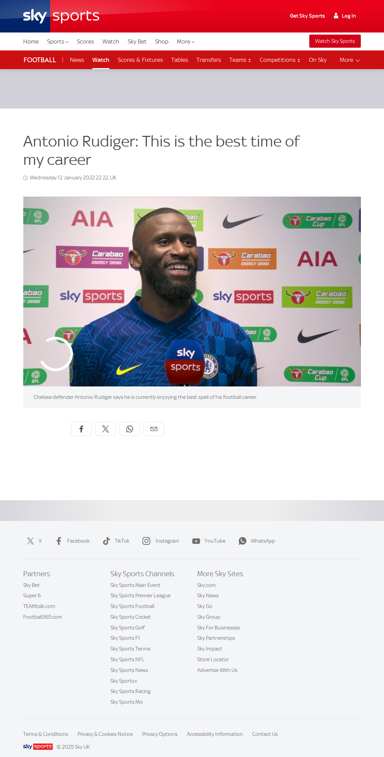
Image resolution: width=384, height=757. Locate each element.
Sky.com (206, 577)
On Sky (318, 59)
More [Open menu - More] (350, 60)
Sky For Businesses (218, 619)
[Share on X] (105, 421)
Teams (240, 59)
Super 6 (32, 587)
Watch (110, 41)
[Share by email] (154, 421)
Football (40, 60)
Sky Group (208, 609)
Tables (179, 59)
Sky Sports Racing (130, 683)
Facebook (71, 532)
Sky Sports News (129, 662)
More (185, 41)
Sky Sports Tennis (130, 640)
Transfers (208, 59)
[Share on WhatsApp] (129, 421)
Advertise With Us (217, 662)
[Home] (61, 16)
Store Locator (213, 651)
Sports (57, 41)
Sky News (208, 587)
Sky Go (204, 598)
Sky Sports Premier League (140, 587)
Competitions (280, 59)
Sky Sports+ (124, 673)
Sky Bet (137, 41)
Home (31, 41)
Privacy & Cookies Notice (105, 726)
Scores (85, 41)
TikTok (114, 532)
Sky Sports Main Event (135, 577)
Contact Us (265, 726)
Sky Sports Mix (126, 694)
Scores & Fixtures (140, 59)
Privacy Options (159, 726)
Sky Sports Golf (127, 619)
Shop (161, 41)
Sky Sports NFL (127, 651)
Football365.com (42, 609)
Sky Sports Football (132, 598)
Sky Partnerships (216, 630)
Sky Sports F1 (125, 630)
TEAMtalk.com (39, 598)
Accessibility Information (215, 726)
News (77, 59)
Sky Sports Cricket (130, 609)
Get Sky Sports (307, 16)
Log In (345, 16)
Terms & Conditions (45, 726)
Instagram (159, 532)
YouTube (207, 532)
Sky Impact (209, 640)
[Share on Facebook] (81, 421)
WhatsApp (255, 532)
